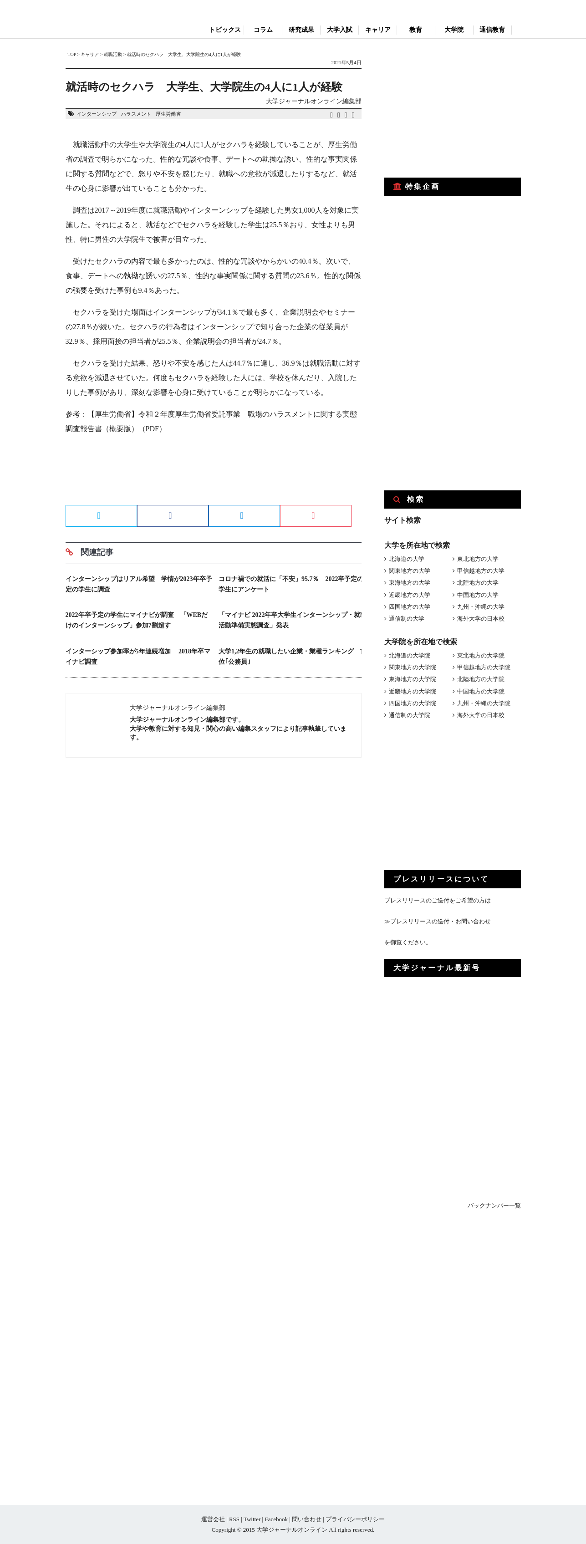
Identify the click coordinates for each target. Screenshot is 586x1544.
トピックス (225, 29)
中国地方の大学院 (480, 691)
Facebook (276, 1519)
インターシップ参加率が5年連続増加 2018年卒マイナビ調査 (138, 656)
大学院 (454, 29)
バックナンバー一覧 (494, 1205)
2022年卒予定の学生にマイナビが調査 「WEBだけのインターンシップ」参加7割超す (137, 620)
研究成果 (301, 29)
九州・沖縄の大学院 (483, 703)
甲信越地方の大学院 (483, 667)
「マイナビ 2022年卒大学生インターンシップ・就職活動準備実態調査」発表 (293, 620)
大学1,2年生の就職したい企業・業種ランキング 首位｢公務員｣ (293, 656)
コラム (263, 29)
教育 (415, 29)
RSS (234, 1519)
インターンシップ (96, 114)
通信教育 (492, 29)
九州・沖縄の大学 (480, 606)
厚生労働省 (168, 114)
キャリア (378, 29)
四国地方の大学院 (412, 703)
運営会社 (213, 1519)
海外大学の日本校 (480, 618)
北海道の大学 (406, 558)
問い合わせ (306, 1519)
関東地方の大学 (409, 570)
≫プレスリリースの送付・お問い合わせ (437, 921)
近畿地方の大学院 (412, 691)
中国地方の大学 (478, 594)
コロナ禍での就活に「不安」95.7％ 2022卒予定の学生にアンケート (291, 584)
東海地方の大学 (409, 582)
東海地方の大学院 (412, 679)
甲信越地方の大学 (480, 570)
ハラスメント (136, 114)
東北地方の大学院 (480, 655)
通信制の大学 (406, 618)
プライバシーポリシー (355, 1519)
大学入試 (339, 29)
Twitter (252, 1519)
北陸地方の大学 (478, 582)
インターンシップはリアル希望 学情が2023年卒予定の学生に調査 (139, 584)
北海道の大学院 (409, 655)
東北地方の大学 (478, 558)
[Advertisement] (213, 472)
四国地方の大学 (409, 606)
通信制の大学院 (409, 715)
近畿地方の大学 (409, 594)
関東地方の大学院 (412, 667)
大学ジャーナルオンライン (291, 1529)
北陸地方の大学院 (480, 679)
